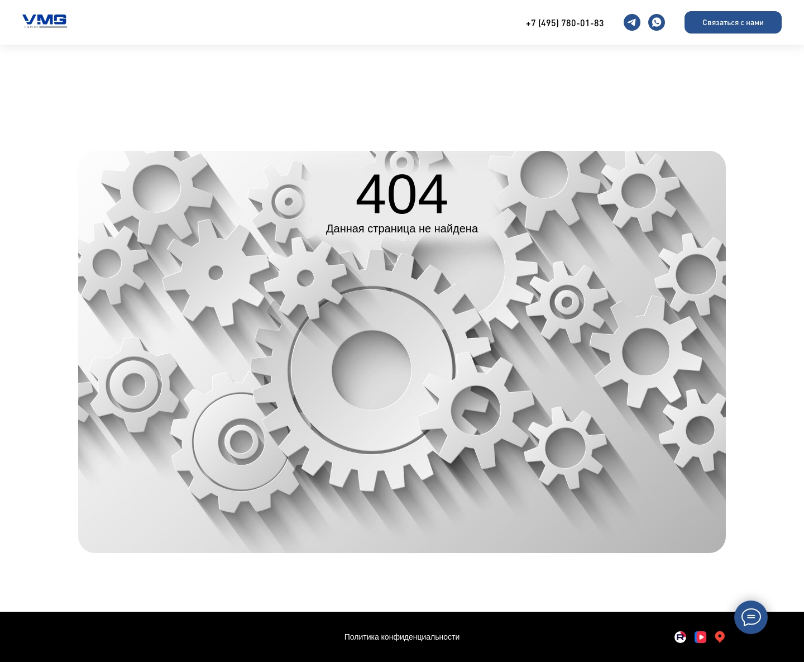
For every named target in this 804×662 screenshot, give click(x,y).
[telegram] (632, 22)
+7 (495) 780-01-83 (565, 22)
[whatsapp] (656, 22)
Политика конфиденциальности (402, 636)
